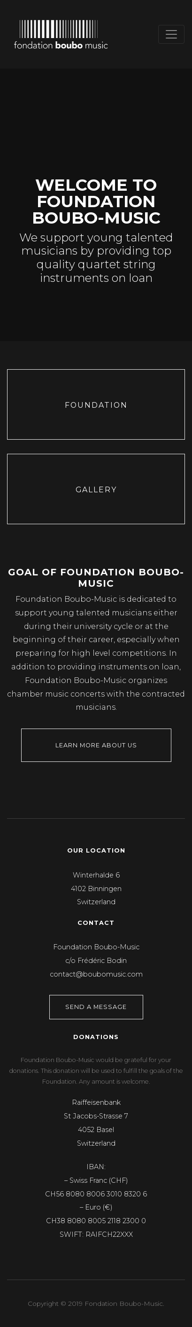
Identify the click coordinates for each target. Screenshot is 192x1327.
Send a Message (96, 1006)
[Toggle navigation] (171, 34)
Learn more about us (96, 745)
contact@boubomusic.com (96, 974)
